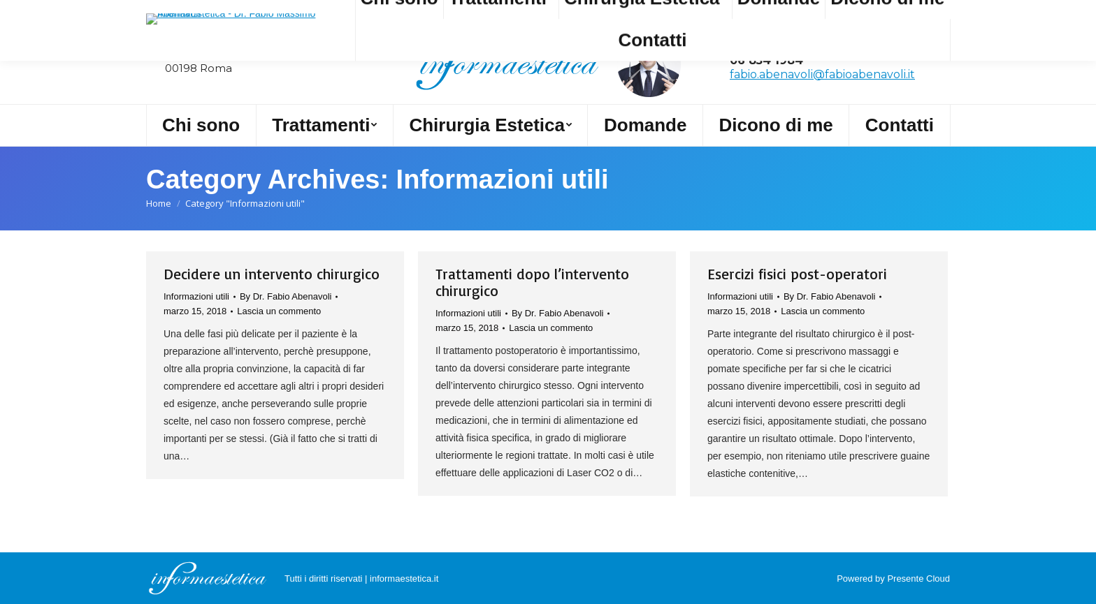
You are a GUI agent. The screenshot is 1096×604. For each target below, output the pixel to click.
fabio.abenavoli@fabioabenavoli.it (822, 74)
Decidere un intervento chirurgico (272, 273)
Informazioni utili (196, 296)
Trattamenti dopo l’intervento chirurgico (532, 282)
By (286, 296)
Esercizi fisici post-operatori (797, 273)
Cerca (175, 12)
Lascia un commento (279, 311)
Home (158, 203)
